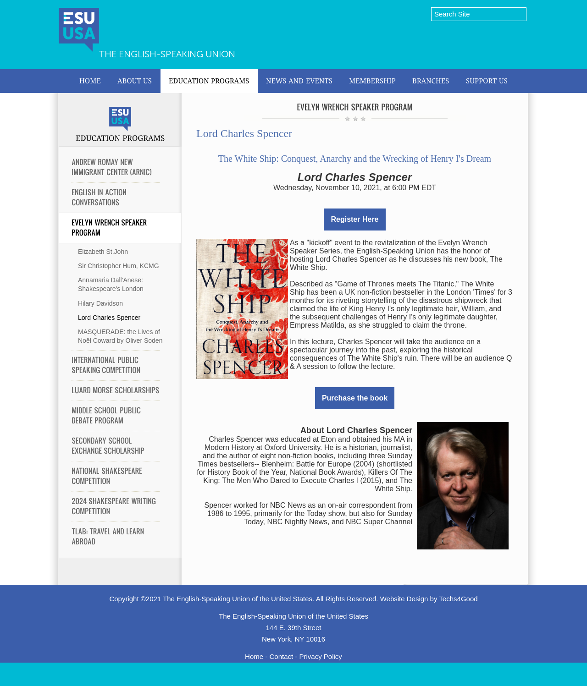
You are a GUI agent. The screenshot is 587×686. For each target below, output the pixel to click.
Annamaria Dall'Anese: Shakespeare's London (111, 284)
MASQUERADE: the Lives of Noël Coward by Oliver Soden (120, 336)
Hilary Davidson (100, 303)
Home (254, 656)
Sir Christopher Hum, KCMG (118, 265)
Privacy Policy (320, 656)
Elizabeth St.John (103, 251)
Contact (281, 656)
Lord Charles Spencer (109, 317)
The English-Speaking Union (167, 54)
